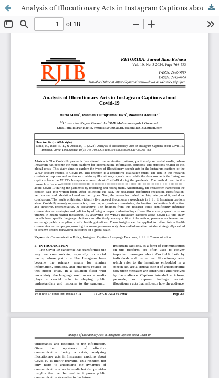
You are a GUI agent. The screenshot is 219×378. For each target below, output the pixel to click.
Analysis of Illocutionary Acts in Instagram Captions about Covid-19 (120, 8)
